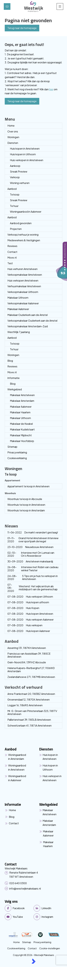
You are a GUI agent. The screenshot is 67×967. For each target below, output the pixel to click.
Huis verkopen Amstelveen (22, 280)
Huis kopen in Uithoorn (23, 154)
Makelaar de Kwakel (21, 423)
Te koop (14, 194)
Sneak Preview (18, 171)
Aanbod (12, 188)
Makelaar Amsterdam (22, 400)
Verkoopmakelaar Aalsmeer (23, 303)
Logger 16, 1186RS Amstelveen (25, 705)
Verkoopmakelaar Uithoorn (22, 292)
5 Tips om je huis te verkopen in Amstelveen (32, 577)
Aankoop (15, 165)
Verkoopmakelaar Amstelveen (24, 274)
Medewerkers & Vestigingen (23, 240)
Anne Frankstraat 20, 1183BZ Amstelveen (31, 693)
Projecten (16, 229)
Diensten (12, 142)
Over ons (12, 131)
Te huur (14, 206)
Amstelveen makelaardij (30, 561)
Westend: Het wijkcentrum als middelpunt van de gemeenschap (32, 587)
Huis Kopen (23, 608)
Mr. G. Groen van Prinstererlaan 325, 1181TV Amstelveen (32, 712)
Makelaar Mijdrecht (21, 435)
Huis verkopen (24, 625)
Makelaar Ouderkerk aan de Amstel (27, 315)
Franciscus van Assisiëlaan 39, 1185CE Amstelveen (28, 655)
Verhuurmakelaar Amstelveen (24, 286)
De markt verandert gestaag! (32, 532)
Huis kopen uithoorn (28, 602)
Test (10, 263)
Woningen (13, 137)
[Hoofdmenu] (60, 6)
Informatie (13, 378)
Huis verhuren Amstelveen (22, 269)
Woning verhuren (19, 183)
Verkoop (15, 177)
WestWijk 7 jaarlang (18, 332)
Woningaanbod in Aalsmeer (25, 211)
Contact (12, 251)
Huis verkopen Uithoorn (30, 596)
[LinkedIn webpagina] (47, 908)
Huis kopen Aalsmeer (28, 631)
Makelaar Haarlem (20, 412)
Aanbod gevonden (21, 223)
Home (11, 125)
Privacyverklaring (17, 452)
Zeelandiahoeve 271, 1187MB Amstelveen (31, 677)
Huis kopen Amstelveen (30, 613)
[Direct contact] (7, 6)
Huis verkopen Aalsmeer (30, 619)
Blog (10, 360)
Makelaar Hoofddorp (22, 441)
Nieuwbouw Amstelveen (30, 547)
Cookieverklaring (17, 458)
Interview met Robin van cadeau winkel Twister (32, 568)
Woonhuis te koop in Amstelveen (26, 504)
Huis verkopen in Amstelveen (26, 160)
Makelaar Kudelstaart (22, 429)
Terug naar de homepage (22, 28)
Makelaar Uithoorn (17, 297)
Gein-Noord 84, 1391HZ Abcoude (26, 662)
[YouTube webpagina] (18, 916)
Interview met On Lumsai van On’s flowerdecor (30, 554)
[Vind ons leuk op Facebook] (18, 908)
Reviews (12, 246)
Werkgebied (14, 389)
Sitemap (12, 446)
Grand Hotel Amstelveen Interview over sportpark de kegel (32, 539)
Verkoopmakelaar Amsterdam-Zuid (27, 326)
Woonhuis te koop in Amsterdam (26, 510)
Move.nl (12, 257)
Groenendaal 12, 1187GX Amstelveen (28, 699)
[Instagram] (47, 916)
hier (51, 89)
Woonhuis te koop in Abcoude (24, 499)
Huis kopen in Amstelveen (25, 148)
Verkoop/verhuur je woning (22, 234)
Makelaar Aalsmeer (18, 309)
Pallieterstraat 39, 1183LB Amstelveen (29, 719)
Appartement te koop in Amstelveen (28, 486)
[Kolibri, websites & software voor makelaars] (33, 961)
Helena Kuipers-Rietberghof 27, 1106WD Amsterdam (31, 669)
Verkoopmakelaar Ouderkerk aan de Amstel (32, 320)
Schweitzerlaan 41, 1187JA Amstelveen (29, 725)
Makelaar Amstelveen (22, 395)
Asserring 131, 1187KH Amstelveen (26, 648)
